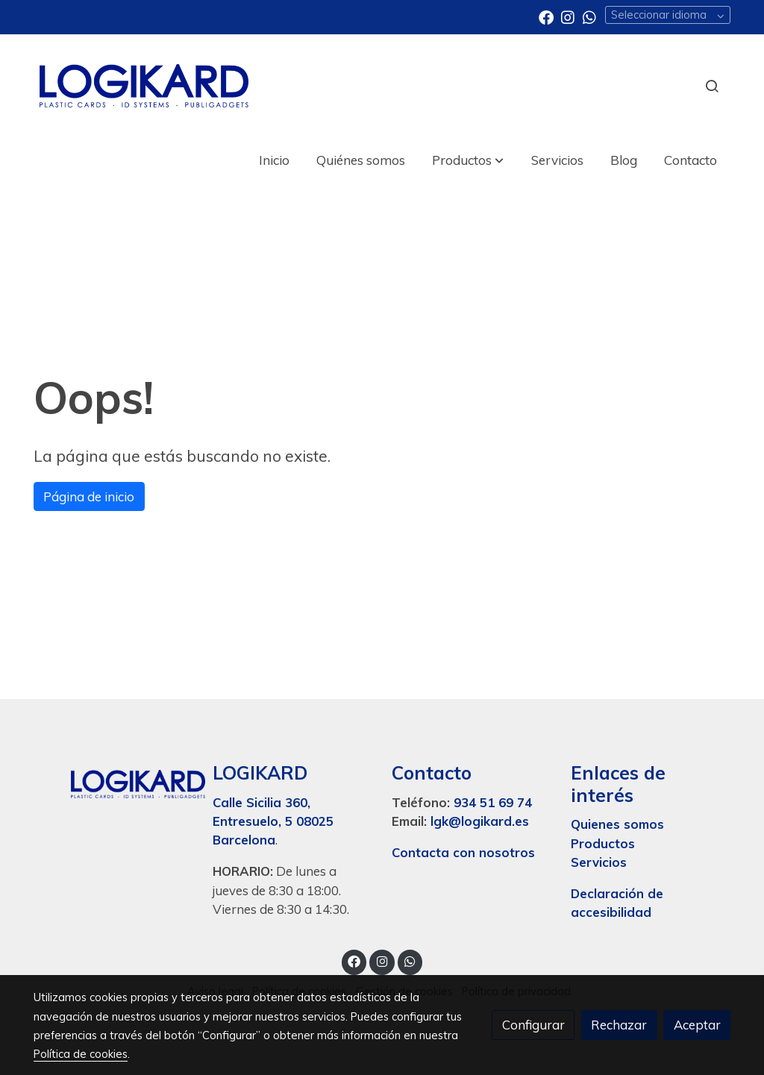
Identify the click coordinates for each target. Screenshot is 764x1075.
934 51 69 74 (493, 802)
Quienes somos (617, 824)
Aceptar (697, 1024)
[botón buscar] (711, 85)
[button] (468, 160)
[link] (144, 86)
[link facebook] (546, 16)
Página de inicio (88, 496)
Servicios (599, 862)
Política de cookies (81, 1054)
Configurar (533, 1024)
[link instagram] (567, 16)
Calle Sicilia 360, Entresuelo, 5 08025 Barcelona (273, 821)
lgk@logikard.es (479, 821)
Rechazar (619, 1024)
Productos (605, 843)
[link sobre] (113, 780)
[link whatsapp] (589, 16)
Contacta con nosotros (463, 852)
